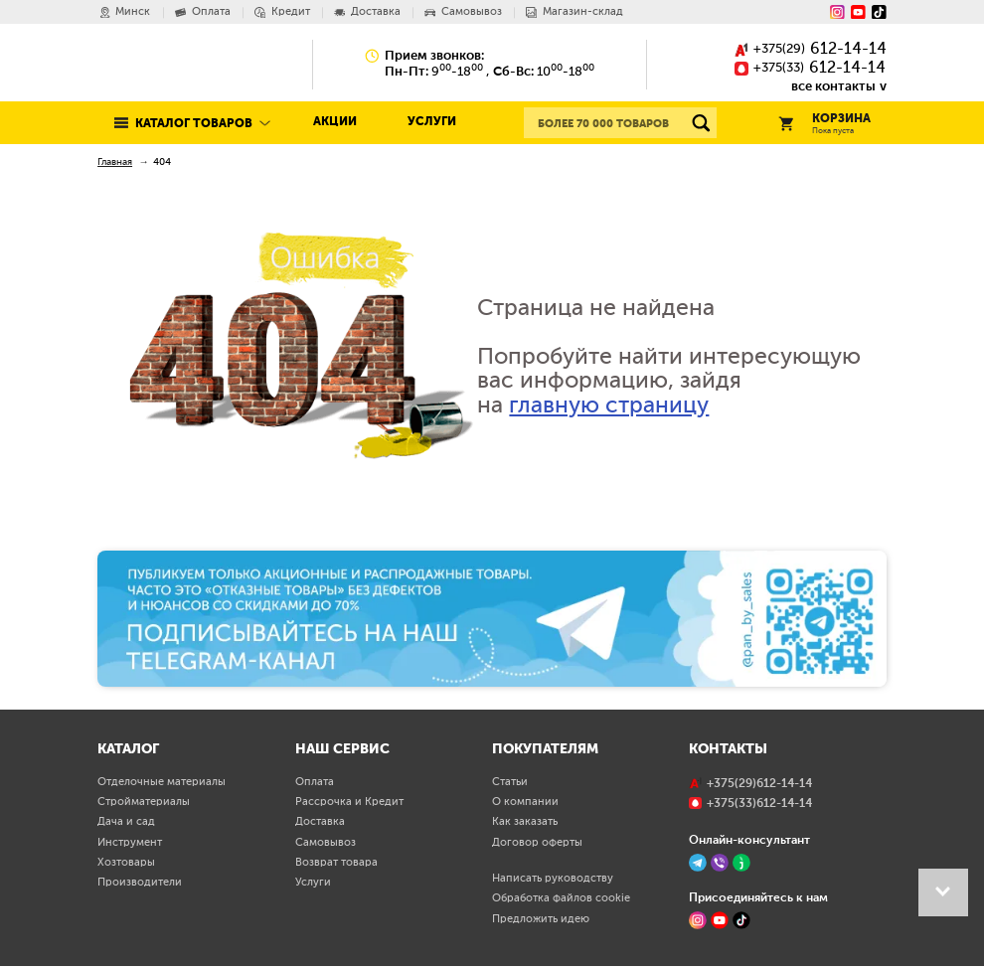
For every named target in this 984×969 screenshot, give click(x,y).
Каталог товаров (193, 123)
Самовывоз (325, 843)
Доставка (320, 822)
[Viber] (720, 863)
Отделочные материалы (161, 782)
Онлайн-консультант (749, 839)
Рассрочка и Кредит (349, 802)
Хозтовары (126, 863)
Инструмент (129, 843)
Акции (335, 122)
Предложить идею (540, 919)
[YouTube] (858, 12)
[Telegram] (698, 863)
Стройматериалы (143, 802)
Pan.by (169, 64)
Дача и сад (126, 822)
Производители (139, 882)
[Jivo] (741, 863)
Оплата (314, 782)
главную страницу (609, 406)
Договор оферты (537, 843)
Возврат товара (336, 863)
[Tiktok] (879, 12)
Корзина (824, 124)
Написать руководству (552, 879)
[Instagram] (837, 12)
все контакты (833, 86)
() (811, 50)
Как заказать (525, 822)
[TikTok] (741, 920)
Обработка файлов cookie (561, 898)
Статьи (510, 782)
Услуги (432, 122)
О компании (525, 802)
